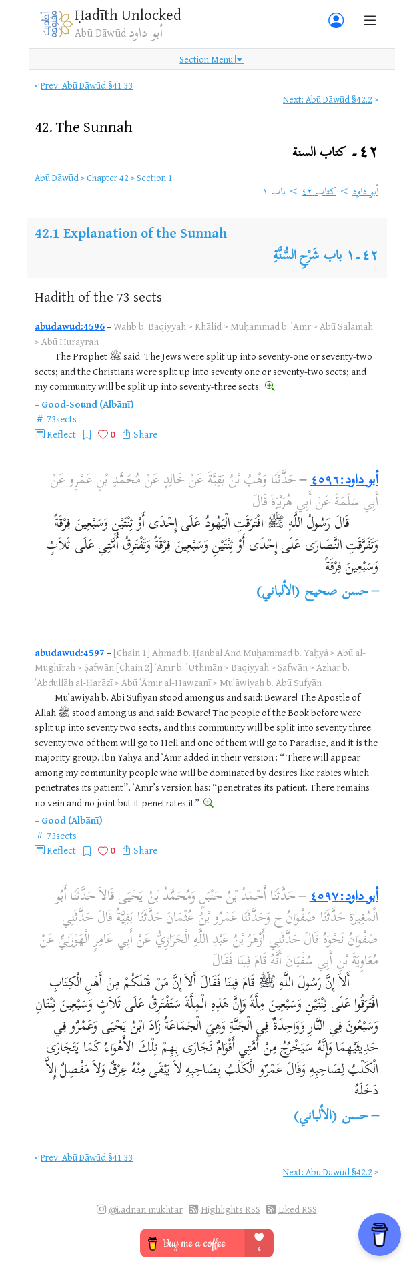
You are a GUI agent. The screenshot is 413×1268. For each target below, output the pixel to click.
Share (145, 434)
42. (84, 126)
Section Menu (211, 59)
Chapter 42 (108, 177)
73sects (62, 419)
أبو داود (365, 192)
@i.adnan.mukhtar (146, 1209)
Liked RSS (297, 1209)
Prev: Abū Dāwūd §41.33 (87, 85)
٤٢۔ (335, 153)
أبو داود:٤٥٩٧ (344, 897)
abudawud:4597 (70, 652)
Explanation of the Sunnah (145, 232)
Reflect (61, 434)
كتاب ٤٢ (319, 192)
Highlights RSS (230, 1209)
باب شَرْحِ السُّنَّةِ (307, 256)
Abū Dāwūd (57, 177)
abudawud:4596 (70, 326)
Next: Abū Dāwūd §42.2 (327, 99)
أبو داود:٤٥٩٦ (344, 480)
